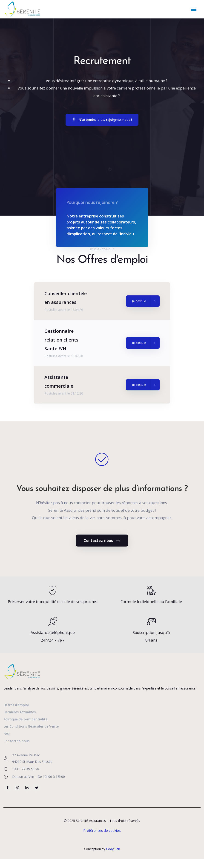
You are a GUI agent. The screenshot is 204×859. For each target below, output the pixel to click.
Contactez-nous (16, 741)
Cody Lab (113, 849)
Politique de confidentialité (25, 719)
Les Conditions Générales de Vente (31, 726)
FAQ (6, 733)
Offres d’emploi (16, 705)
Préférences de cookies (102, 830)
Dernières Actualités (19, 712)
